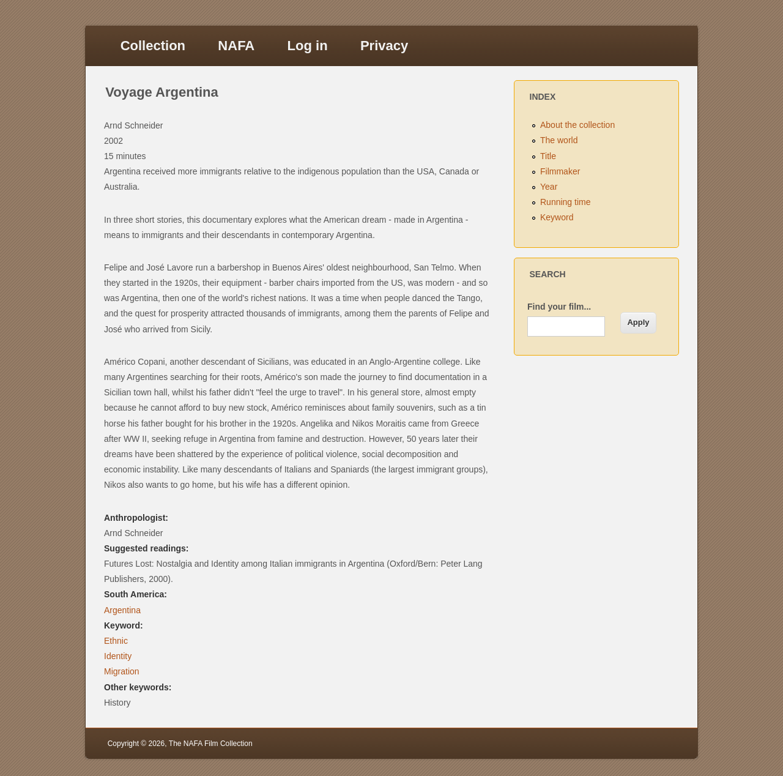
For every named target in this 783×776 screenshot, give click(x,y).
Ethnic (116, 641)
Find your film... (559, 307)
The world (558, 140)
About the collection (577, 125)
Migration (121, 671)
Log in (308, 45)
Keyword (556, 217)
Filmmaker (560, 171)
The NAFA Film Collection (211, 743)
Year (548, 187)
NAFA (236, 45)
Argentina (122, 610)
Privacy (384, 45)
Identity (118, 656)
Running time (565, 202)
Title (548, 156)
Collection (153, 45)
